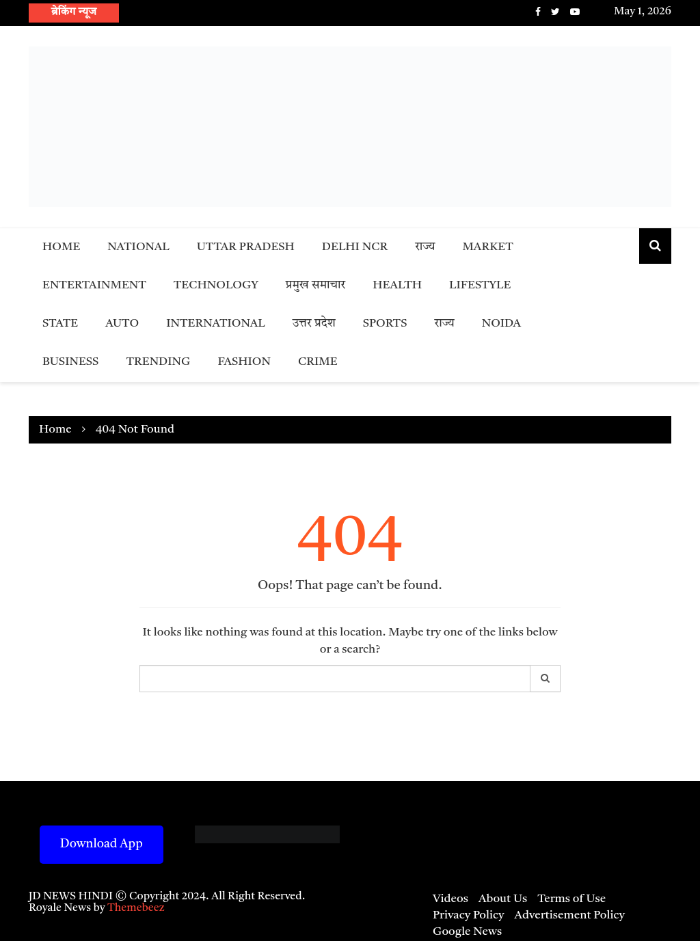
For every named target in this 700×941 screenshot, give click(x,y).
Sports (385, 323)
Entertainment (94, 285)
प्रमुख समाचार (316, 285)
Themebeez (136, 908)
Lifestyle (480, 285)
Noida (501, 323)
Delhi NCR (355, 247)
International (215, 323)
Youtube (575, 11)
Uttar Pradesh (246, 247)
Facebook (538, 11)
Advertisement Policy (570, 915)
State (60, 323)
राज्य (425, 247)
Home (61, 247)
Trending (158, 362)
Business (70, 362)
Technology (216, 285)
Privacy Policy (468, 915)
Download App (101, 844)
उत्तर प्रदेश (314, 323)
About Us (503, 899)
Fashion (244, 362)
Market (487, 247)
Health (397, 285)
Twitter (555, 11)
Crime (318, 362)
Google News (467, 932)
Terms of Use (571, 899)
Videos (450, 899)
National (138, 247)
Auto (122, 323)
